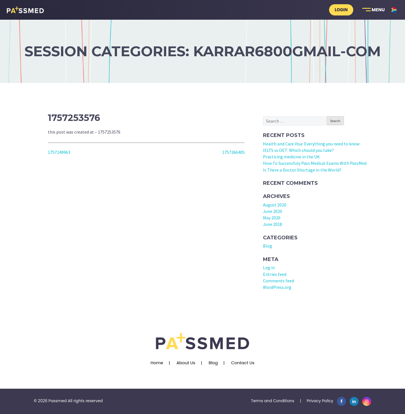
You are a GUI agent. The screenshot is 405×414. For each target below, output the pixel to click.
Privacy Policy (320, 401)
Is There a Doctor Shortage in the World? (302, 170)
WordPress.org (277, 287)
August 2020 (274, 205)
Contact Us (243, 363)
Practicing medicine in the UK (291, 156)
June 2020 (272, 211)
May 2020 (271, 217)
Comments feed (278, 281)
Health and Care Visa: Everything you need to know (311, 144)
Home (156, 363)
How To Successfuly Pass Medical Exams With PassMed (314, 163)
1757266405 (233, 152)
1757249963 (59, 152)
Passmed (57, 401)
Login (341, 10)
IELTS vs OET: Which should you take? (298, 150)
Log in (269, 267)
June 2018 (272, 224)
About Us (185, 363)
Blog (267, 246)
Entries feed (274, 274)
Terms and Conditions (272, 401)
